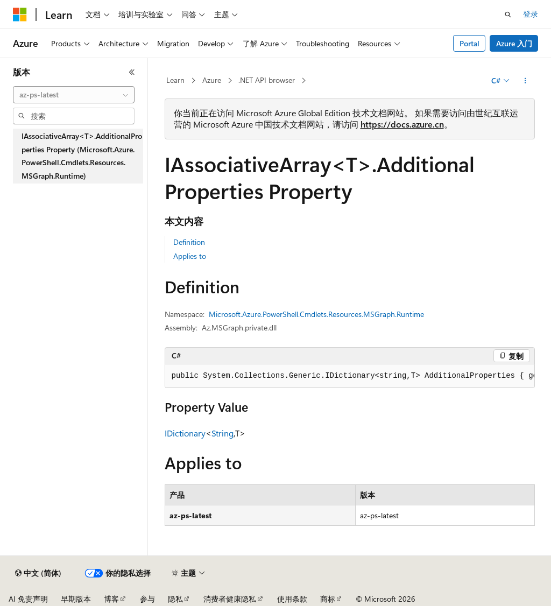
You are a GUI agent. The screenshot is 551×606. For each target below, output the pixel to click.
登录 (530, 14)
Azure (211, 80)
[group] (350, 376)
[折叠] (132, 72)
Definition (189, 242)
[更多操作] (524, 80)
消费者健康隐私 (229, 599)
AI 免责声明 (28, 599)
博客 (111, 599)
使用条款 (292, 599)
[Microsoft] (20, 15)
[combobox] (74, 94)
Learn (175, 80)
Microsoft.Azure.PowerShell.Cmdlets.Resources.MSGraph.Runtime (316, 314)
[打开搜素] (508, 14)
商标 (327, 599)
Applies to (189, 256)
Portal (469, 43)
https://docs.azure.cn (402, 124)
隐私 (175, 599)
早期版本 (76, 599)
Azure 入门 (514, 43)
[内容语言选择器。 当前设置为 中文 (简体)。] (38, 573)
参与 (147, 599)
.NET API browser (266, 80)
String (222, 433)
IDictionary (185, 433)
